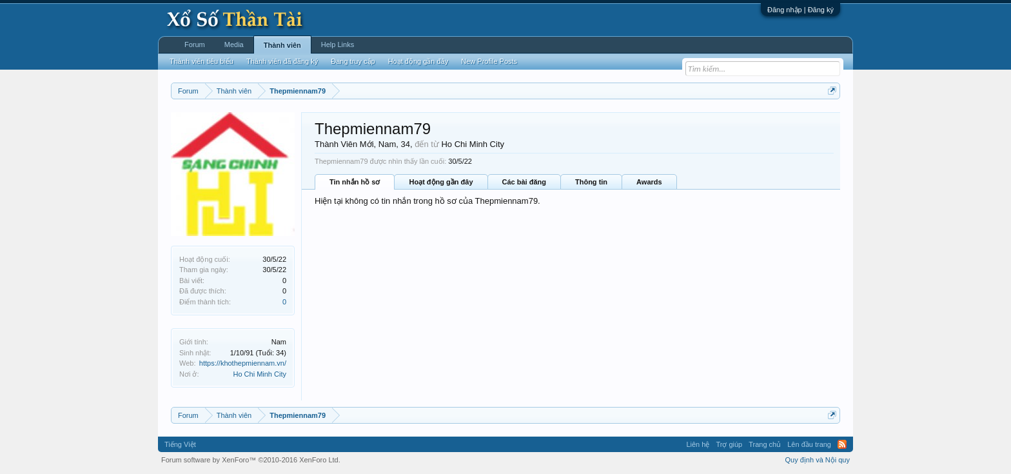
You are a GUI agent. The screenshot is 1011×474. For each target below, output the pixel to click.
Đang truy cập (353, 61)
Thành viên (282, 45)
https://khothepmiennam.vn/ (242, 363)
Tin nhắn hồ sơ (354, 182)
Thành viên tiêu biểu (201, 61)
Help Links (337, 44)
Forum (194, 44)
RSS (842, 444)
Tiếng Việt (180, 444)
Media (234, 44)
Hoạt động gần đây (441, 182)
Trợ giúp (729, 444)
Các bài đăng (524, 182)
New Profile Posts (489, 61)
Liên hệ (697, 444)
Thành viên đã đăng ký (282, 61)
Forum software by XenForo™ (250, 460)
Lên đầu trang (809, 444)
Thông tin (591, 182)
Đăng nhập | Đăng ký (800, 10)
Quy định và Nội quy (817, 460)
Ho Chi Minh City (259, 374)
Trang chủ (765, 444)
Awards (649, 182)
